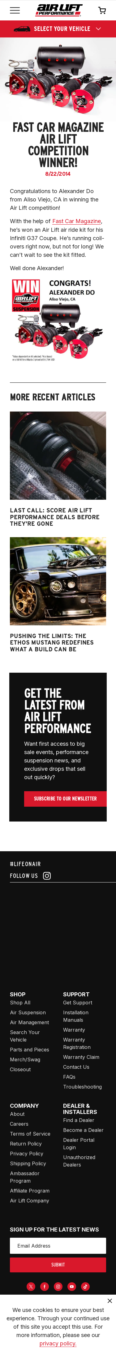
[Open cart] (102, 10)
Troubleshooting (82, 1087)
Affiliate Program (29, 1191)
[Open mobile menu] (15, 10)
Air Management (29, 1022)
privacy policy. (58, 1343)
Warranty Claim (81, 1057)
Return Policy (26, 1144)
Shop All (20, 1002)
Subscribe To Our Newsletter (65, 799)
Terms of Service (30, 1134)
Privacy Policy (26, 1153)
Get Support (77, 1002)
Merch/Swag (25, 1059)
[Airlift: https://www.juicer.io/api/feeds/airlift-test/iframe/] (63, 929)
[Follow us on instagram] (58, 876)
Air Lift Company (29, 1200)
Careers (19, 1124)
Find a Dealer (78, 1120)
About (17, 1114)
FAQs (69, 1077)
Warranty (74, 1030)
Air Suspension (28, 1012)
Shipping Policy (28, 1163)
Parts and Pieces (29, 1049)
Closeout (20, 1069)
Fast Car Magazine (76, 221)
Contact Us (76, 1067)
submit (58, 1265)
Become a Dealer (83, 1130)
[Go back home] (59, 10)
